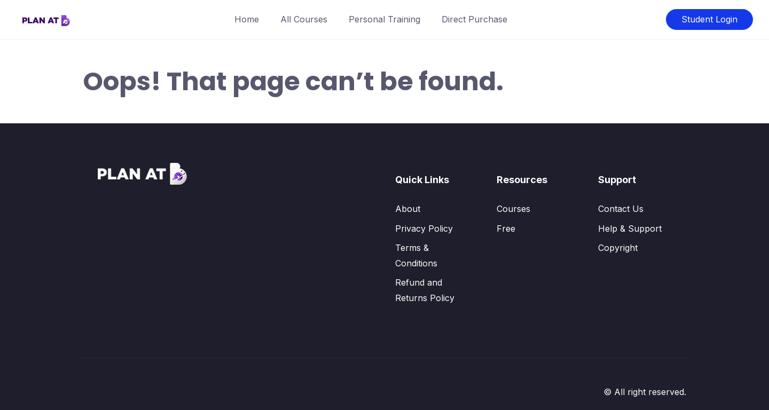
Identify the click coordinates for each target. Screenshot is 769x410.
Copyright (618, 247)
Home (246, 19)
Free (506, 228)
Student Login (709, 19)
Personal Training (384, 19)
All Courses (303, 19)
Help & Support (630, 228)
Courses (513, 208)
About (407, 208)
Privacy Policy (424, 228)
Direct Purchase (474, 19)
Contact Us (621, 208)
